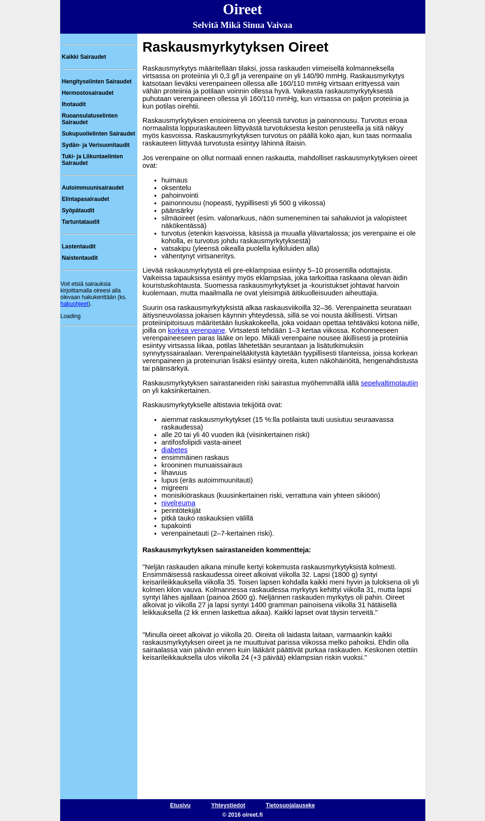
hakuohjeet (75, 304)
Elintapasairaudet (85, 199)
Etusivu (180, 805)
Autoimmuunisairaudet (93, 187)
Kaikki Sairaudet (84, 57)
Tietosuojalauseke (290, 805)
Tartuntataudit (81, 222)
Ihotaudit (74, 104)
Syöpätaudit (78, 210)
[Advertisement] (98, 353)
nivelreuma (179, 503)
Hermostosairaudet (88, 93)
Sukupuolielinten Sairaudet (98, 133)
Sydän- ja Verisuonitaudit (96, 145)
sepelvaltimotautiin (389, 383)
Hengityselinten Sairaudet (97, 81)
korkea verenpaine (196, 330)
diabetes (175, 450)
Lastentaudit (79, 246)
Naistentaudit (80, 258)
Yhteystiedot (228, 805)
